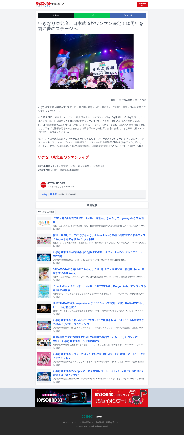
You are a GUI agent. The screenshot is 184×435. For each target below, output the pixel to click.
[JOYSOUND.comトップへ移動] (142, 4)
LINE (92, 15)
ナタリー (48, 6)
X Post (56, 15)
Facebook (128, 15)
